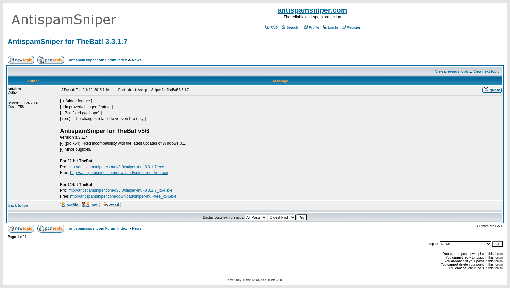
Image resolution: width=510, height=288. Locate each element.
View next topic (486, 71)
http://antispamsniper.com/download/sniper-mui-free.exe (119, 173)
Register (351, 27)
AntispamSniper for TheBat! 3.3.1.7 (68, 41)
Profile (311, 27)
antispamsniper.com (312, 10)
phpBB (246, 280)
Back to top (18, 205)
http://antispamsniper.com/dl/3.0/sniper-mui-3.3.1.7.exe (116, 167)
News (137, 60)
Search (290, 27)
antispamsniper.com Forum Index (98, 60)
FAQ (271, 27)
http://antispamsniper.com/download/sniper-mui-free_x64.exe (123, 196)
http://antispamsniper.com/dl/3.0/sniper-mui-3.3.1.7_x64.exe (120, 190)
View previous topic (452, 71)
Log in (330, 27)
